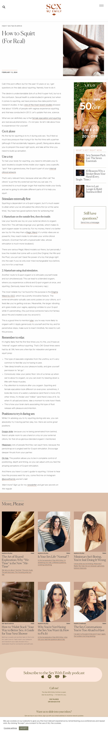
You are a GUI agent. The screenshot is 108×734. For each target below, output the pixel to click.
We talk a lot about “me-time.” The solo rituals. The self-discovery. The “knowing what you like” (17, 572)
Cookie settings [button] (10, 728)
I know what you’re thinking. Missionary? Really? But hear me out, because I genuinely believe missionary (89, 566)
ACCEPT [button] (23, 728)
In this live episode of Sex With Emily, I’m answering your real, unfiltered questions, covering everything (52, 563)
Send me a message (90, 223)
